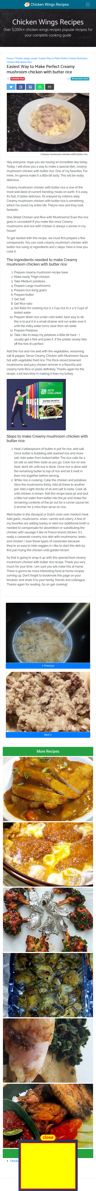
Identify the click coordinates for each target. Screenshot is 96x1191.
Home (10, 58)
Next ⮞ (48, 734)
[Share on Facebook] (20, 87)
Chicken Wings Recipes (46, 4)
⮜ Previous (48, 665)
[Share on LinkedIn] (30, 87)
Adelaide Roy (17, 78)
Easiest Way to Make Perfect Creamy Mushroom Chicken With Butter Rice (47, 60)
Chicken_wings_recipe (26, 58)
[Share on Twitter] (11, 87)
